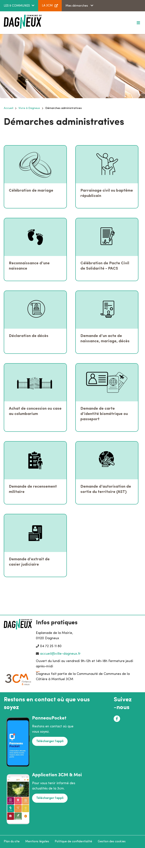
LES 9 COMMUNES (17, 5)
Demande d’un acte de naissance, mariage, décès (105, 338)
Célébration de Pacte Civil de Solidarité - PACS (104, 266)
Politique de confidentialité (73, 841)
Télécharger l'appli (49, 741)
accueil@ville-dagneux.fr (60, 654)
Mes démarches (77, 5)
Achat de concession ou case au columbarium (35, 411)
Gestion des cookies (112, 841)
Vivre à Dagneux (29, 108)
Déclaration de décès (28, 336)
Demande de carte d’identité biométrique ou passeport (104, 414)
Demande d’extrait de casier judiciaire (29, 562)
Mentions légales (37, 841)
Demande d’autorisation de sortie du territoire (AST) (105, 489)
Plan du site (12, 841)
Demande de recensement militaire (33, 489)
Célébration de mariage (31, 191)
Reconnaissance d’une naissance (29, 266)
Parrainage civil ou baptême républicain (106, 193)
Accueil (8, 108)
